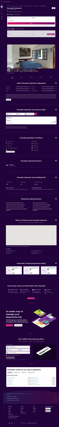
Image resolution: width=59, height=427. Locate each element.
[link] (31, 298)
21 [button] (25, 34)
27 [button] (23, 36)
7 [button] (25, 29)
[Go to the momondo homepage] (7, 1)
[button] (2, 1)
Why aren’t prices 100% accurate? (32, 399)
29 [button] (27, 36)
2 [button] (13, 29)
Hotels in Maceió (34, 379)
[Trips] (1, 14)
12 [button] (45, 29)
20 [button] (23, 34)
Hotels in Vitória (9, 382)
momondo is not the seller (32, 396)
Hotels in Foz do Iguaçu (35, 381)
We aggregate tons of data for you (32, 397)
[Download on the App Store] (48, 410)
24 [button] (15, 36)
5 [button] (45, 27)
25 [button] (18, 36)
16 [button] (13, 34)
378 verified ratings (16, 14)
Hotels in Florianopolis (34, 378)
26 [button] (20, 36)
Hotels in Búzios (9, 379)
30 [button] (13, 39)
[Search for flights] (1, 5)
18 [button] (18, 34)
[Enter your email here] (19, 352)
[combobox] (19, 346)
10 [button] (40, 29)
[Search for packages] (1, 11)
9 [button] (38, 29)
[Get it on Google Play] (48, 408)
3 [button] (40, 27)
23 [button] (13, 36)
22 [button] (27, 34)
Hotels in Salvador (10, 378)
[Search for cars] (1, 9)
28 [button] (25, 36)
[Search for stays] (1, 7)
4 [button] (18, 29)
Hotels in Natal (9, 381)
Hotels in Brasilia (34, 382)
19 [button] (20, 34)
